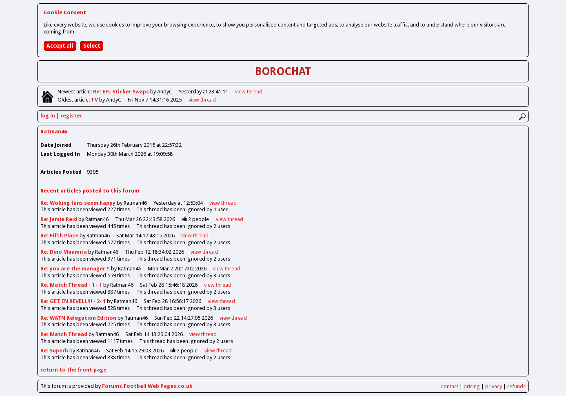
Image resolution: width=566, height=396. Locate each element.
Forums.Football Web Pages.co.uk (147, 386)
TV (95, 100)
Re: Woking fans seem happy (78, 203)
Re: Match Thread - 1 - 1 (71, 285)
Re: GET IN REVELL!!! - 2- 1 (73, 301)
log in (47, 116)
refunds (516, 386)
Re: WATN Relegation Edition (79, 318)
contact (449, 386)
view (248, 91)
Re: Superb (54, 350)
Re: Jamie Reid (58, 219)
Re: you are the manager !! (75, 268)
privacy (493, 386)
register (71, 116)
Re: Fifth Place (59, 235)
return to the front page (73, 370)
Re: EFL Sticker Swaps (121, 91)
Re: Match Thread (63, 334)
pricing (472, 386)
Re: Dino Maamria (63, 252)
